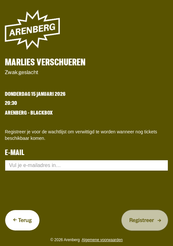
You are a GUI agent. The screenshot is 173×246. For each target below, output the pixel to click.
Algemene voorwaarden (102, 240)
